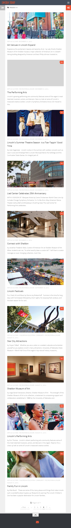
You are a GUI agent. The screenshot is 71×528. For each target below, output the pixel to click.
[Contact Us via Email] (37, 522)
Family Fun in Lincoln (17, 486)
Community (40, 335)
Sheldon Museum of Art (18, 388)
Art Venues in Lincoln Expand (21, 45)
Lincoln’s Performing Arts (19, 436)
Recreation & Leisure (27, 89)
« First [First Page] (23, 507)
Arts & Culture (12, 41)
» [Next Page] (49, 507)
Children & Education (27, 335)
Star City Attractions (17, 341)
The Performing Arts (17, 92)
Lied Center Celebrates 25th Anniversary (26, 193)
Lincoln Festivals (15, 291)
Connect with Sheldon (18, 243)
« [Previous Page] (28, 507)
